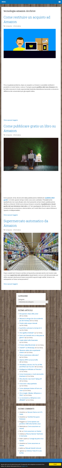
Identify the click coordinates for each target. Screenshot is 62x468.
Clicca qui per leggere (11, 120)
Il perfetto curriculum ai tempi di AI (30, 328)
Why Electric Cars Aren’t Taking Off (30, 379)
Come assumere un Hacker (32, 431)
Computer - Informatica (13, 26)
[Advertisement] (31, 72)
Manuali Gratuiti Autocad (33, 448)
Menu (4, 2)
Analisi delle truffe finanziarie (28, 340)
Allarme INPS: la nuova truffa (28, 360)
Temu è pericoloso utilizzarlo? (29, 355)
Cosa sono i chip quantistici (28, 383)
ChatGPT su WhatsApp (26, 348)
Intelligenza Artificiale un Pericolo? (30, 369)
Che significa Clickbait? (26, 333)
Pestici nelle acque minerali (28, 323)
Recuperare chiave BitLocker (28, 314)
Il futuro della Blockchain (27, 345)
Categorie (21, 299)
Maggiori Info (24, 466)
